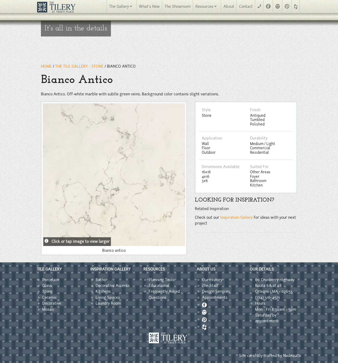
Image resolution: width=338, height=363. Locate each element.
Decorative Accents (113, 285)
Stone (47, 291)
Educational (159, 285)
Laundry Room (108, 303)
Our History (212, 279)
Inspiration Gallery (236, 217)
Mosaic (48, 309)
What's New (149, 6)
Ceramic (49, 297)
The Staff (210, 285)
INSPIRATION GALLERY (110, 269)
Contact (246, 6)
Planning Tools (161, 279)
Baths (101, 279)
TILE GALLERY (49, 269)
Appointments (214, 297)
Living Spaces (108, 297)
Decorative (51, 303)
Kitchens (103, 291)
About (228, 6)
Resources (204, 6)
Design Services (216, 291)
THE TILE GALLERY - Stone (79, 66)
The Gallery (119, 6)
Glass (47, 285)
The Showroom (178, 6)
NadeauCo (292, 355)
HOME (46, 66)
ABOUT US (206, 269)
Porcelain (50, 279)
